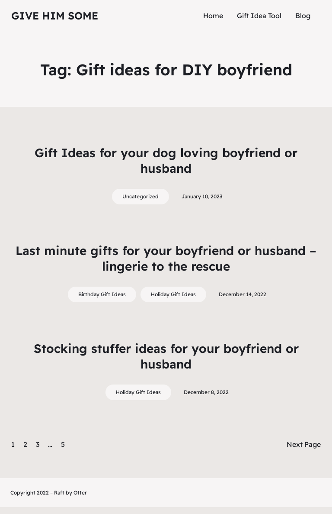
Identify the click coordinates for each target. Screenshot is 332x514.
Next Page (304, 444)
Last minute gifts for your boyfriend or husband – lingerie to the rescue (166, 258)
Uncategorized (140, 196)
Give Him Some (54, 15)
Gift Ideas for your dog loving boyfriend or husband (166, 160)
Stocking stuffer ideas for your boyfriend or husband (166, 356)
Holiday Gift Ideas (173, 294)
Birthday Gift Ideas (102, 294)
